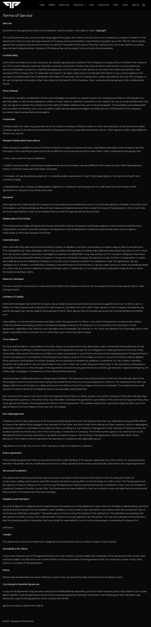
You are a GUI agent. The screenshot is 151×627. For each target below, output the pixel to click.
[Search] (143, 5)
